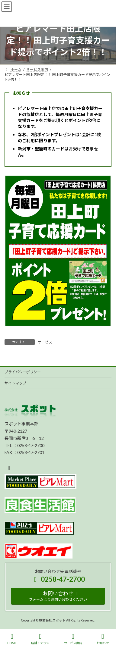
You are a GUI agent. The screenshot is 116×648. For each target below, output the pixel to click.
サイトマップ (15, 383)
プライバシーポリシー (23, 372)
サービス (45, 342)
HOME (12, 639)
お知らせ (103, 639)
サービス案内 (73, 639)
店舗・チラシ (40, 639)
